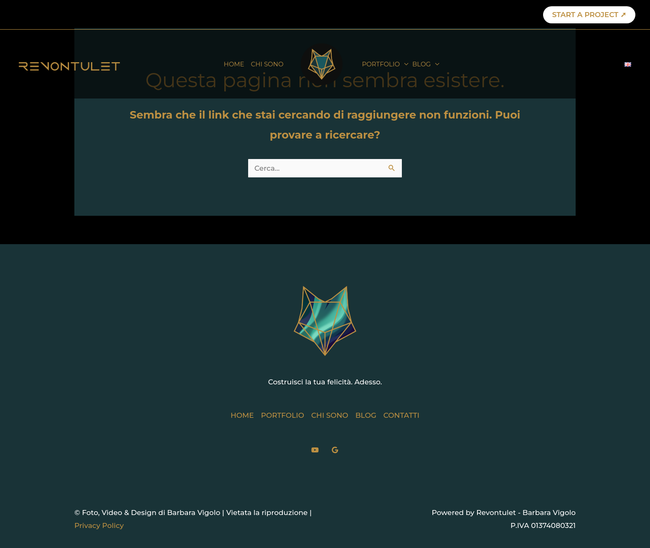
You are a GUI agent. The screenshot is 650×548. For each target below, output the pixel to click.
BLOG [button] (421, 64)
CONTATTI (401, 415)
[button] (589, 14)
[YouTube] (315, 450)
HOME (233, 64)
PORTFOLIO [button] (381, 64)
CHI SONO (267, 64)
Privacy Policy (99, 525)
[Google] (335, 450)
